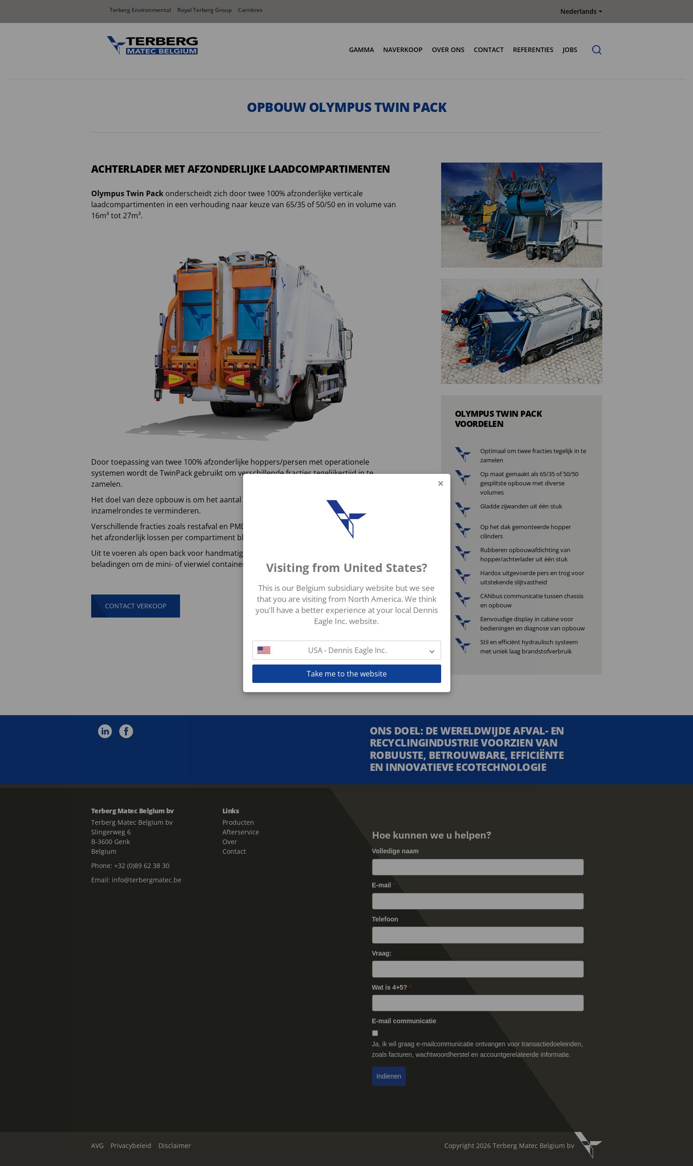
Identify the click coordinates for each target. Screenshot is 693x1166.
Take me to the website (347, 674)
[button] (346, 650)
